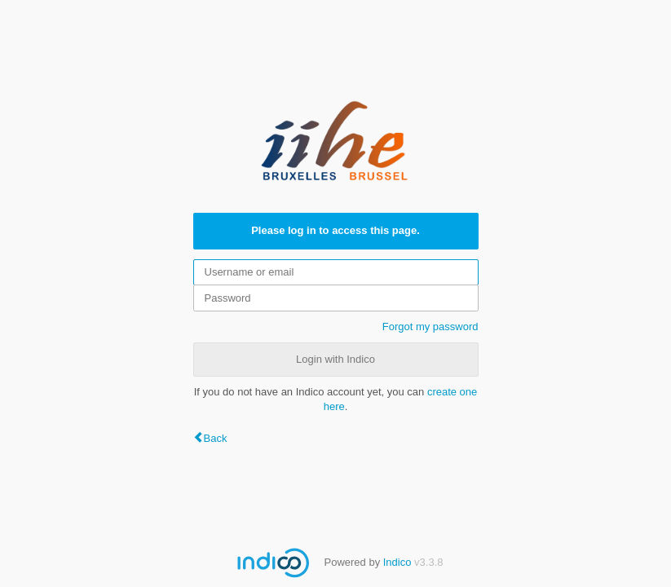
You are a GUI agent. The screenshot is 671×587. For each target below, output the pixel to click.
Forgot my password (430, 326)
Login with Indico (335, 359)
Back (215, 438)
